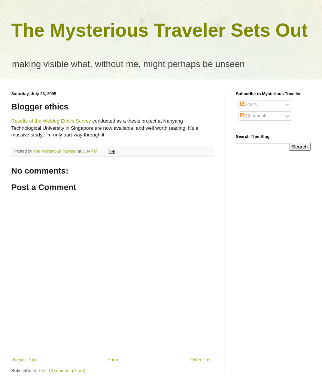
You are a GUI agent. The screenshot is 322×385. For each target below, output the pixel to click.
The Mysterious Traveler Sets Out (159, 30)
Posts (248, 104)
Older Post (201, 360)
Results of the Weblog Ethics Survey (51, 121)
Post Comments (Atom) (62, 370)
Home (113, 360)
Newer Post (24, 360)
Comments (253, 115)
